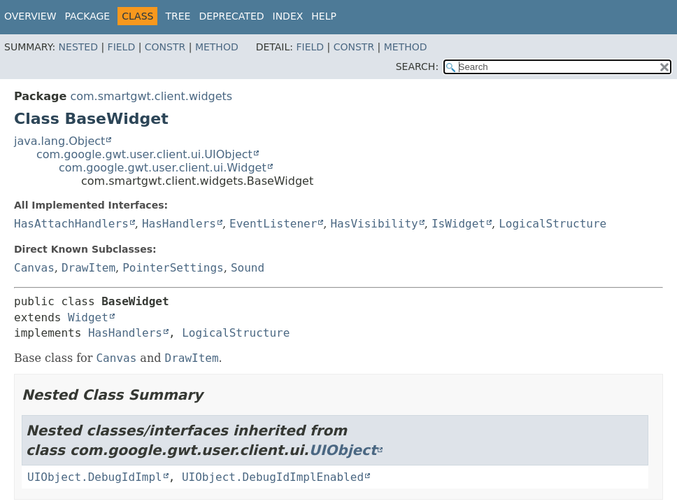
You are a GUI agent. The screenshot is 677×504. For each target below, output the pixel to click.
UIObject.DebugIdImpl (94, 477)
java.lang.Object (59, 141)
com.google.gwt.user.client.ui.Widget (162, 167)
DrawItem (88, 267)
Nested (78, 46)
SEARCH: (417, 66)
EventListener (273, 223)
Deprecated (231, 16)
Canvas (34, 267)
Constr (165, 46)
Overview (30, 16)
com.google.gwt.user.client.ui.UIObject (144, 154)
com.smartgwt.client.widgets (151, 96)
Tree (177, 16)
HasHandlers (179, 223)
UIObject (343, 450)
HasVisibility (374, 223)
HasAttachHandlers (71, 223)
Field (122, 46)
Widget (88, 317)
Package (88, 16)
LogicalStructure (552, 223)
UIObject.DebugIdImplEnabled (273, 477)
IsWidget (458, 223)
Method (216, 46)
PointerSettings (173, 267)
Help (323, 16)
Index (288, 16)
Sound (247, 267)
